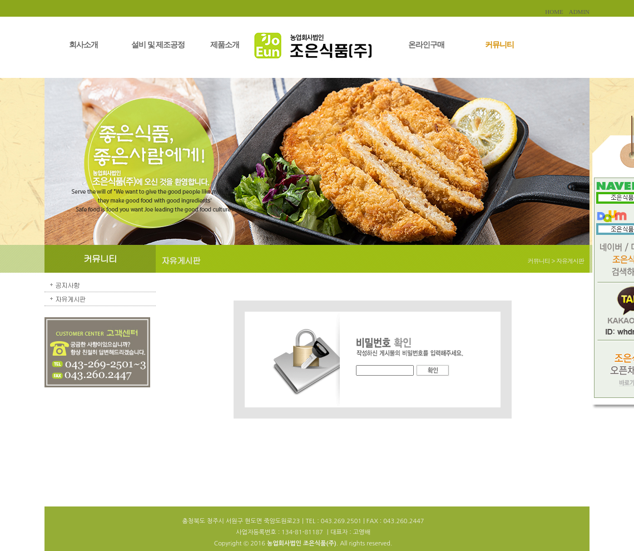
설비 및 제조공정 (158, 45)
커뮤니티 (499, 45)
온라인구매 (426, 45)
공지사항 (67, 284)
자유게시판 (70, 298)
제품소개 (224, 45)
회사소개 (83, 45)
